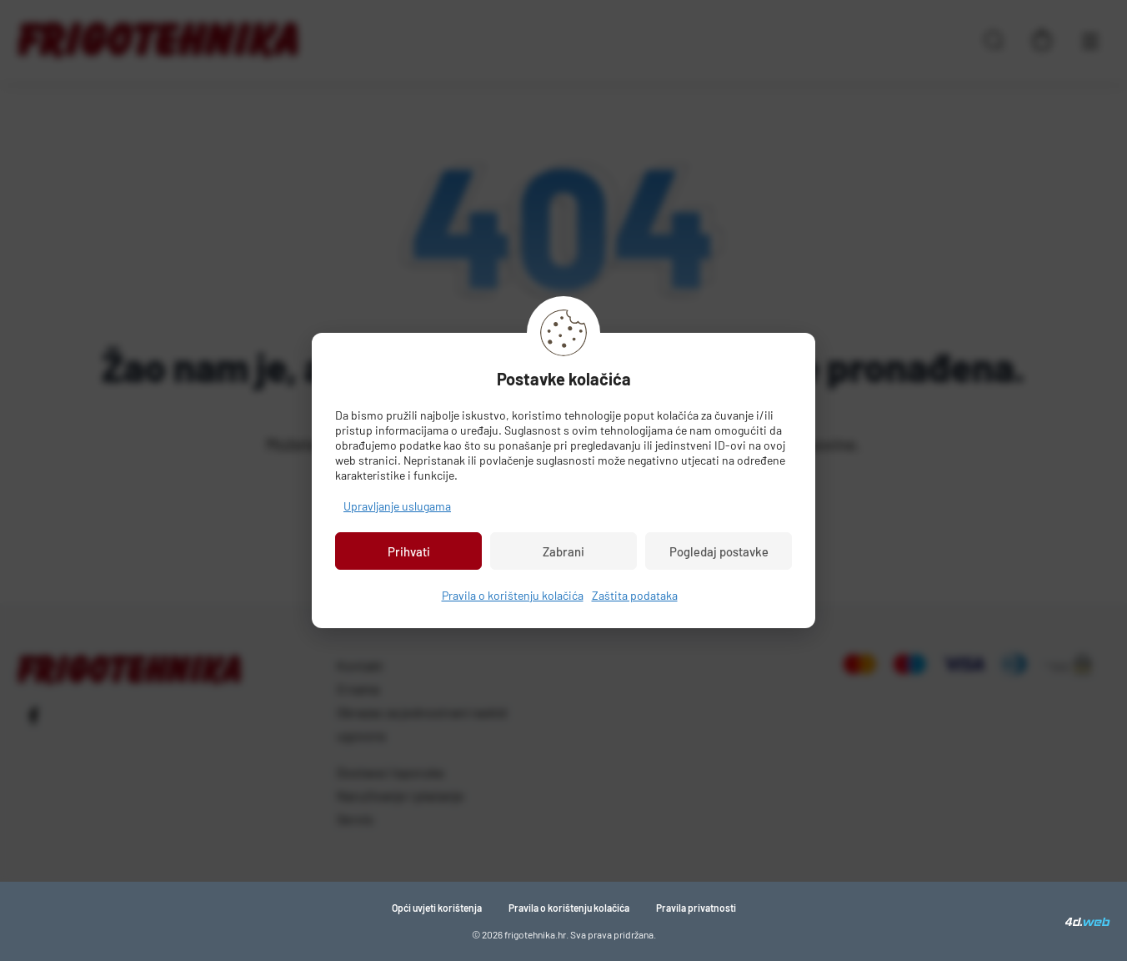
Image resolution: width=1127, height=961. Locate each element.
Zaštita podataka (635, 595)
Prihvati (409, 551)
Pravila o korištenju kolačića (513, 595)
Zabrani (563, 551)
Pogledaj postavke (719, 551)
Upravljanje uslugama (397, 506)
